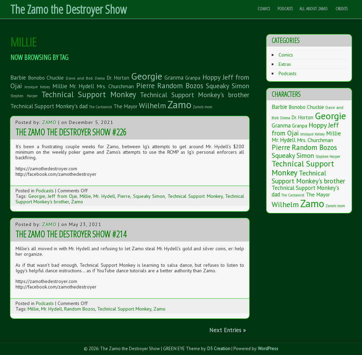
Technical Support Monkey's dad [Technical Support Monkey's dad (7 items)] (49, 106)
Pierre (124, 196)
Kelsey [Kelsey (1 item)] (45, 86)
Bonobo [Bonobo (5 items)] (36, 77)
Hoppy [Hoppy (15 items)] (211, 77)
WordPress (268, 349)
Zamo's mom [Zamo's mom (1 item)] (202, 106)
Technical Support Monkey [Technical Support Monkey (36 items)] (89, 94)
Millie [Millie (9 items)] (59, 86)
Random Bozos (79, 309)
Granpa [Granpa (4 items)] (192, 77)
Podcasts (285, 9)
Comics (264, 9)
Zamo (49, 122)
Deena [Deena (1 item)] (100, 78)
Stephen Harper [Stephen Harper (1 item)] (24, 95)
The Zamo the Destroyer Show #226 (71, 132)
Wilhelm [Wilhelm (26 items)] (152, 105)
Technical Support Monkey (195, 196)
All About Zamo (314, 9)
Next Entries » (227, 330)
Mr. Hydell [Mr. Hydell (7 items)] (81, 86)
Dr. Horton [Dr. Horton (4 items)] (118, 77)
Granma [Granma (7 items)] (173, 77)
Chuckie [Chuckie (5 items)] (55, 77)
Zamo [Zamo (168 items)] (179, 104)
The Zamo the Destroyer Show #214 (71, 234)
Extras (285, 64)
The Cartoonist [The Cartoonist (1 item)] (100, 106)
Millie (85, 196)
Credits (341, 9)
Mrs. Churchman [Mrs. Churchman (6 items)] (115, 86)
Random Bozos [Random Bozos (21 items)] (180, 85)
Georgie (36, 196)
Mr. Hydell (104, 196)
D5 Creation (218, 349)
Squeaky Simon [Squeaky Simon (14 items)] (227, 85)
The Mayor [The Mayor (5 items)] (125, 106)
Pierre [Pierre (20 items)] (145, 85)
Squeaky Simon (149, 196)
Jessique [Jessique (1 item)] (31, 86)
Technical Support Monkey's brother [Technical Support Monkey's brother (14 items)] (194, 94)
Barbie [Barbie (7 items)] (18, 77)
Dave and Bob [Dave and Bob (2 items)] (79, 78)
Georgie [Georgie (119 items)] (146, 76)
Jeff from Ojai (62, 196)
